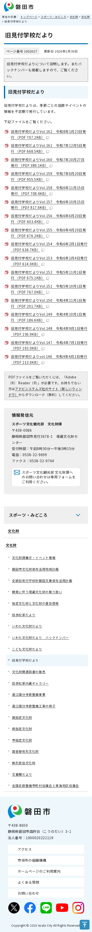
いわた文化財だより (27, 626)
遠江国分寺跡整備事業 (28, 694)
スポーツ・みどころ (53, 17)
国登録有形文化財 (25, 751)
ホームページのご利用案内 (39, 871)
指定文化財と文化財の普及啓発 (35, 603)
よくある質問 (28, 882)
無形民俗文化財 (23, 763)
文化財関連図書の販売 (28, 671)
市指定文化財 (22, 740)
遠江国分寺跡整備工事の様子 (33, 706)
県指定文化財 (22, 728)
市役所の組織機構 (32, 860)
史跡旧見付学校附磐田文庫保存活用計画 (42, 580)
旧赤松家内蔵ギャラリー (30, 683)
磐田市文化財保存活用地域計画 (35, 569)
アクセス (25, 849)
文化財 (74, 17)
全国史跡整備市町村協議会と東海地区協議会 (45, 785)
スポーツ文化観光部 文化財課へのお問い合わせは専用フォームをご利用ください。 (49, 477)
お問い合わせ (28, 893)
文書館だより (22, 774)
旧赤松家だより (23, 614)
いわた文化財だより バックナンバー (40, 637)
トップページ (29, 17)
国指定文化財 (22, 717)
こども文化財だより (27, 649)
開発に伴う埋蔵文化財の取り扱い (37, 591)
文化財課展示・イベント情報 (33, 557)
